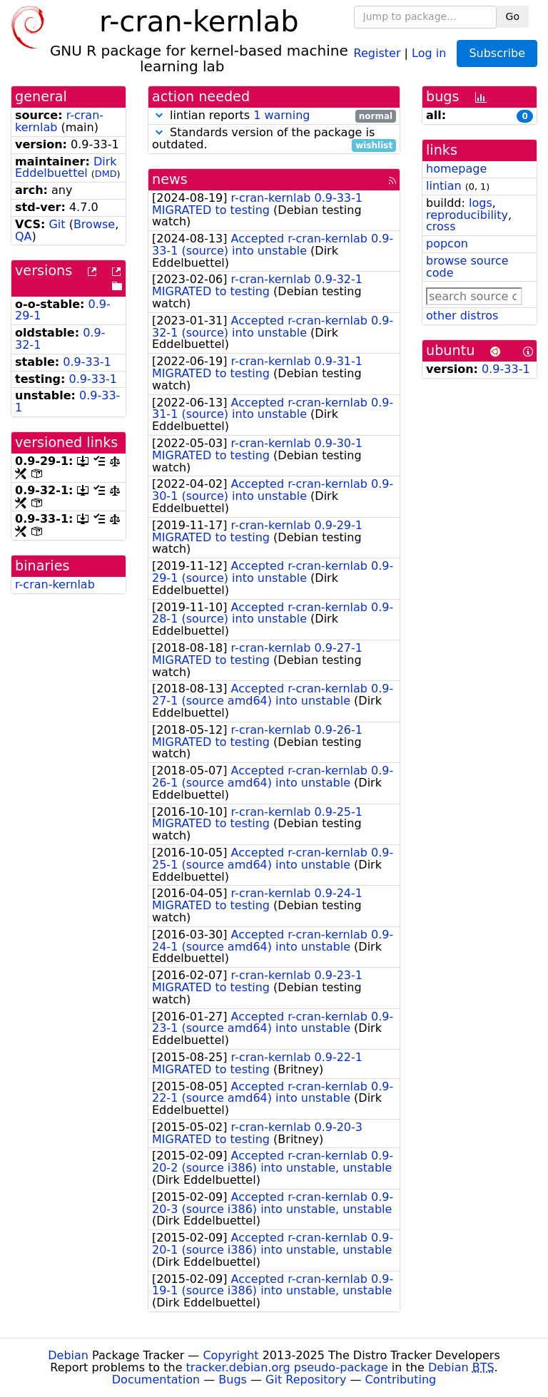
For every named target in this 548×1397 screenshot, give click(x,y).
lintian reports (274, 116)
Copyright (230, 1355)
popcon (447, 243)
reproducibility (467, 215)
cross (440, 226)
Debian (68, 1355)
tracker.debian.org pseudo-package (287, 1367)
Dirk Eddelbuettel (66, 167)
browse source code (467, 267)
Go (512, 16)
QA (23, 236)
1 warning (281, 115)
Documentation (156, 1379)
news (170, 179)
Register (377, 52)
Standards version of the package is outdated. (274, 139)
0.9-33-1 (87, 362)
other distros (462, 315)
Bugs (232, 1379)
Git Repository (305, 1379)
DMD (106, 173)
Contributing (401, 1379)
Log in (429, 52)
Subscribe (497, 53)
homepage (456, 168)
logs (480, 203)
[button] (159, 115)
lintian (444, 186)
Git (57, 224)
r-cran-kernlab (55, 584)
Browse (94, 224)
